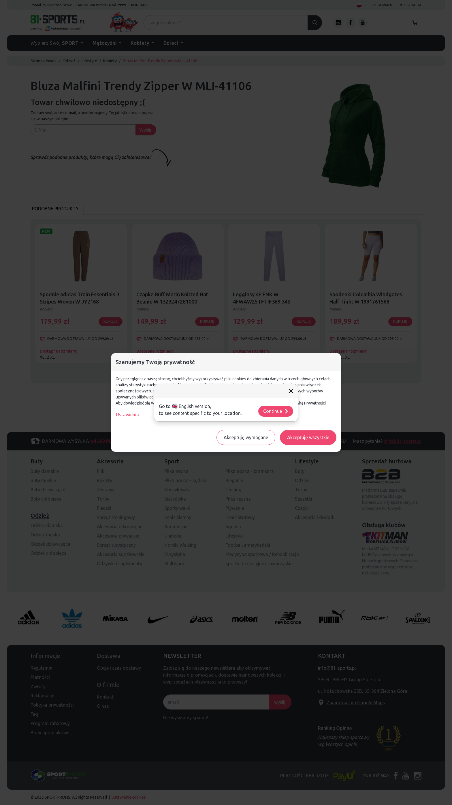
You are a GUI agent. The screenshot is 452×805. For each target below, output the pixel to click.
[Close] (290, 391)
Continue (276, 411)
